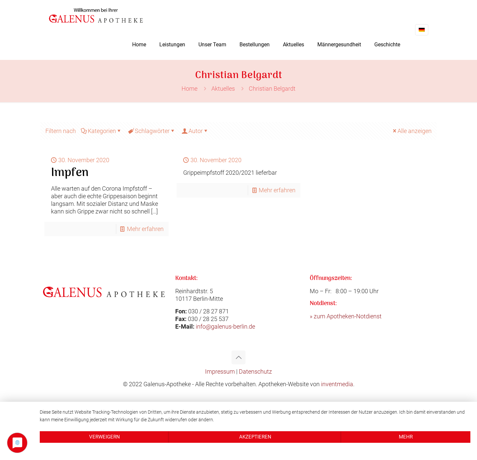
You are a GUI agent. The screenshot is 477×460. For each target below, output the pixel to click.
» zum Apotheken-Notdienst (346, 316)
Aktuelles (223, 88)
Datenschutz (255, 371)
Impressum (220, 371)
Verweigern (104, 437)
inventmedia (337, 384)
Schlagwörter (152, 130)
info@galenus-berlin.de (225, 326)
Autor (195, 130)
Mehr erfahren (145, 228)
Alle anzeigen (412, 130)
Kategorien (101, 130)
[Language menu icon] (421, 29)
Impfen (69, 173)
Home (189, 88)
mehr (406, 437)
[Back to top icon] (238, 357)
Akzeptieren (255, 437)
